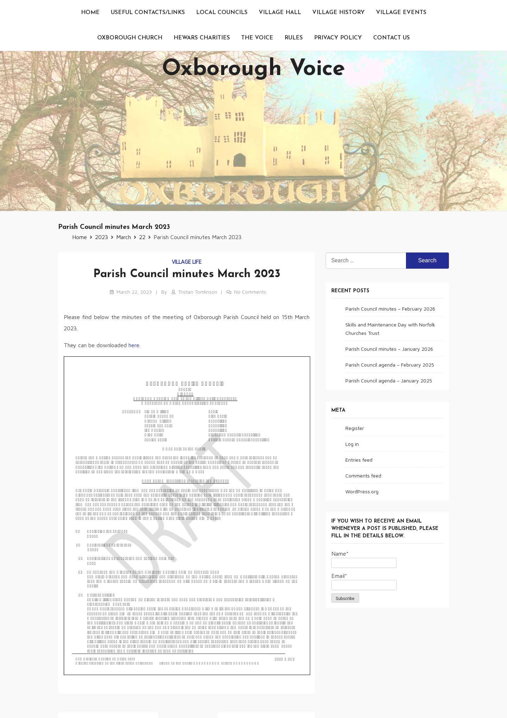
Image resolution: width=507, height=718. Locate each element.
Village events (401, 12)
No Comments (250, 292)
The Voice (257, 38)
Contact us (391, 38)
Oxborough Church (129, 38)
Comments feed (363, 476)
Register (354, 428)
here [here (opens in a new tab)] (134, 345)
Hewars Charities (202, 38)
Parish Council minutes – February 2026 (390, 309)
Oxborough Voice (253, 69)
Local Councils (222, 12)
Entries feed (359, 460)
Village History (338, 12)
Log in (352, 444)
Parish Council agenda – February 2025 (389, 365)
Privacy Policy (338, 38)
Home (90, 12)
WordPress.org (361, 491)
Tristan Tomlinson (197, 292)
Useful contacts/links (148, 12)
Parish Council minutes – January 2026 (389, 349)
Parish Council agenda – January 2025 (388, 380)
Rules (293, 38)
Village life (186, 262)
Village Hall (280, 12)
